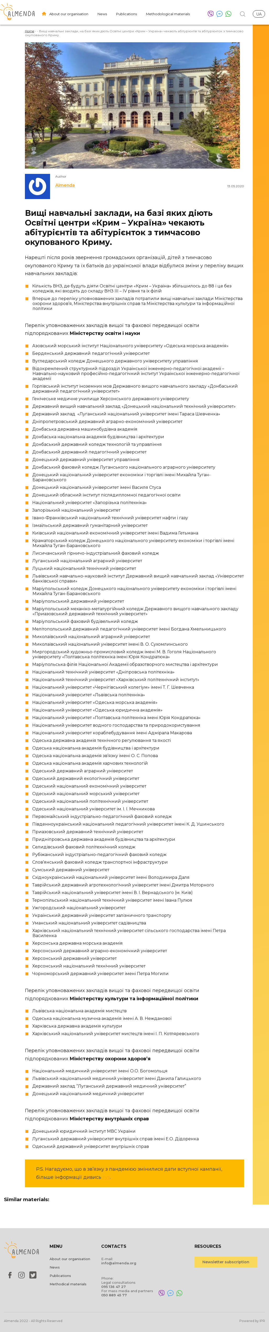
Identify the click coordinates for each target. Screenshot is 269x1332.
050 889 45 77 (114, 1295)
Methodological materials (168, 14)
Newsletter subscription (225, 1262)
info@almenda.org (118, 1263)
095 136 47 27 (113, 1287)
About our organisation (68, 14)
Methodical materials (68, 1284)
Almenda (65, 185)
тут (106, 1177)
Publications (126, 14)
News (102, 14)
